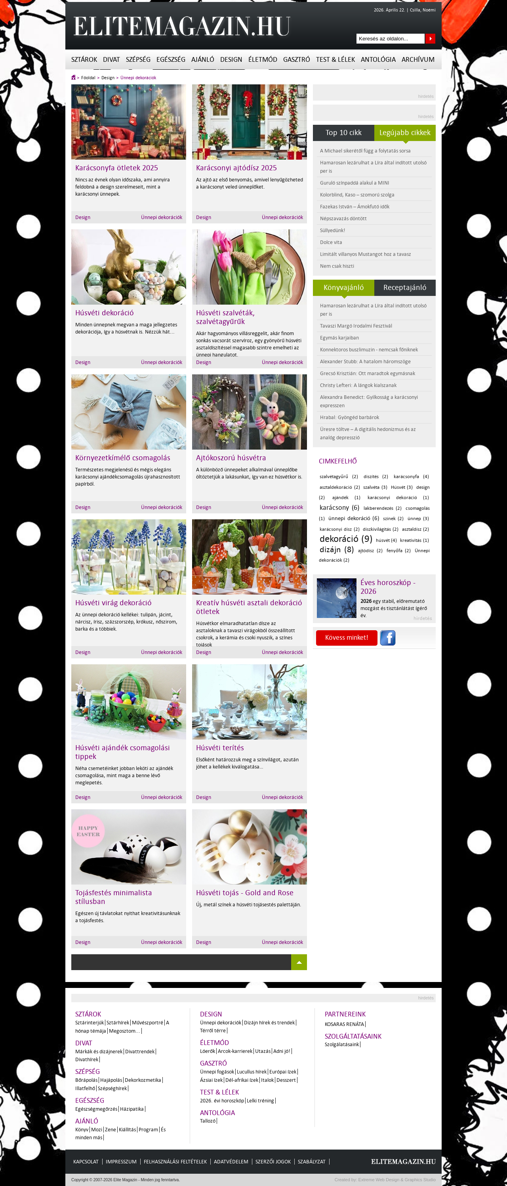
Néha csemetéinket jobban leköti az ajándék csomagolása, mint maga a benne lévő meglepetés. (124, 775)
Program (148, 1130)
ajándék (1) (346, 497)
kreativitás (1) (414, 540)
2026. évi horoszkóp (222, 1101)
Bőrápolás (86, 1080)
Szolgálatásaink (342, 1044)
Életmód (262, 59)
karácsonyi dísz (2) (340, 529)
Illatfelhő (85, 1088)
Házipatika (132, 1109)
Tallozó (207, 1121)
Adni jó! (281, 1051)
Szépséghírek (112, 1088)
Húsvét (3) (402, 487)
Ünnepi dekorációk (138, 77)
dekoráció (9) (346, 539)
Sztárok (84, 59)
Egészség (170, 59)
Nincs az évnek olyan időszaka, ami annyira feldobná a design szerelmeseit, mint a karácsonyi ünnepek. (122, 187)
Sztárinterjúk (89, 1023)
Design (231, 59)
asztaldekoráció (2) (340, 487)
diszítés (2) (376, 476)
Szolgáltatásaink (353, 1036)
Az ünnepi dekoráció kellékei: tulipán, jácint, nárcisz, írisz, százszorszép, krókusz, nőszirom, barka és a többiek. (126, 622)
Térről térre (213, 1030)
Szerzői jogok (273, 1162)
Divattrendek (139, 1051)
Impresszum (121, 1162)
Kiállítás (127, 1130)
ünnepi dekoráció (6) (353, 518)
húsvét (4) (386, 540)
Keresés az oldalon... (430, 39)
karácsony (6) (339, 507)
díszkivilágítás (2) (380, 529)
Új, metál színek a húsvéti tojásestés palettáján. (248, 905)
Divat (111, 59)
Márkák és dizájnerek (98, 1051)
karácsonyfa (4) (411, 476)
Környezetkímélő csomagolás (122, 458)
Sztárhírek (118, 1023)
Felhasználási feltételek (175, 1162)
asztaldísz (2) (415, 529)
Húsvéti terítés (220, 748)
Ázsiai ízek (211, 1080)
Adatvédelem (231, 1162)
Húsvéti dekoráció (104, 313)
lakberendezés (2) (383, 508)
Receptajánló (405, 287)
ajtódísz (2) (370, 550)
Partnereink (345, 1014)
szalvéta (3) (375, 487)
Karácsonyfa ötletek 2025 (116, 168)
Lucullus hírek (252, 1072)
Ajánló (202, 59)
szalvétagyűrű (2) (339, 476)
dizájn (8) (337, 549)
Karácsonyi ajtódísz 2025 (236, 168)
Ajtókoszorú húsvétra (231, 458)
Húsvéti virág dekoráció (113, 603)
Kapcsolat (86, 1162)
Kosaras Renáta (344, 1024)
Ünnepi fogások (217, 1072)
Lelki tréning (260, 1101)
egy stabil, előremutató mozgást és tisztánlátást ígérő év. (393, 608)
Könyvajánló (344, 287)
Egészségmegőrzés (96, 1109)
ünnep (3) (418, 518)
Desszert (286, 1080)
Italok (267, 1080)
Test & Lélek (335, 59)
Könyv (81, 1130)
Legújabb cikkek (405, 132)
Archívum (418, 59)
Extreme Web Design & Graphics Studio (396, 1179)
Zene (110, 1130)
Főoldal (88, 77)
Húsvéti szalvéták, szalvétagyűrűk (225, 317)
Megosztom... (124, 1031)
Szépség (138, 59)
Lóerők (207, 1051)
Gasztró (296, 59)
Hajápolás (111, 1080)
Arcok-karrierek (235, 1051)
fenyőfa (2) (399, 550)
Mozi (96, 1130)
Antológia (378, 59)
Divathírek (86, 1059)
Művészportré (147, 1023)
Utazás (263, 1051)
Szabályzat (312, 1162)
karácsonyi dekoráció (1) (398, 497)
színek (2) (393, 518)
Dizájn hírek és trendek (269, 1023)
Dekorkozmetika (143, 1080)
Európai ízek (282, 1072)
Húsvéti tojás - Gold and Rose (245, 893)
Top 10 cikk (344, 132)
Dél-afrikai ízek (241, 1080)
